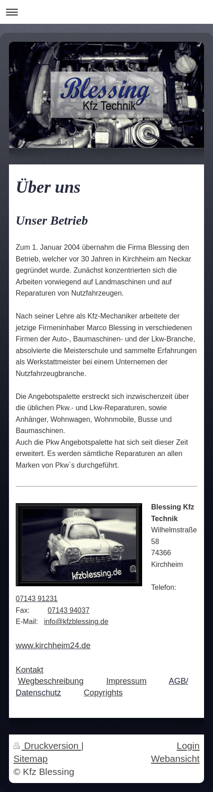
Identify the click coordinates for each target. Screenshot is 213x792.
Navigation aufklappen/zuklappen (106, 12)
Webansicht (175, 758)
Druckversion (47, 745)
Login (188, 745)
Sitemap (30, 758)
